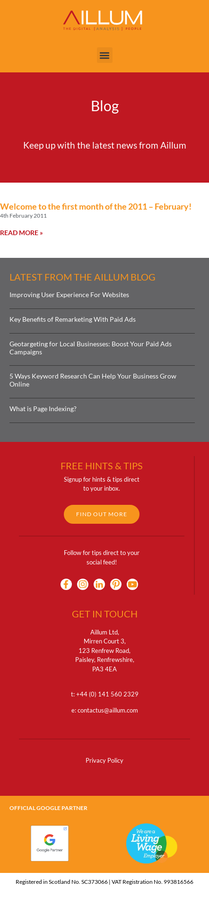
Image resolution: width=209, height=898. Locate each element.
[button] (105, 55)
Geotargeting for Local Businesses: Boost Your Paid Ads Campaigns (90, 348)
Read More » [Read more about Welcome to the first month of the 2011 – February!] (21, 233)
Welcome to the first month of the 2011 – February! (96, 206)
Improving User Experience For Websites (69, 295)
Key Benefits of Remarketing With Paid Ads (72, 319)
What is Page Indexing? (43, 409)
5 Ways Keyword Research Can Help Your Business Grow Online (92, 380)
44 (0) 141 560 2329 (109, 694)
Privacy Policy (104, 760)
